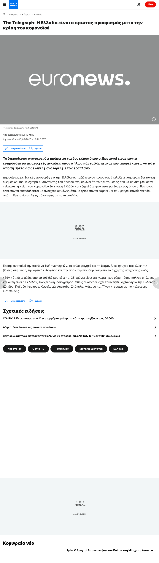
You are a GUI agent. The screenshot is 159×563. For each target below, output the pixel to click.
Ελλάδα (38, 14)
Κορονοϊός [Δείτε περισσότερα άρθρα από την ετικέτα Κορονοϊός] (15, 348)
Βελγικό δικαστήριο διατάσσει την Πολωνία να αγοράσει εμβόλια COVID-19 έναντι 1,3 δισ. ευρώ (61, 335)
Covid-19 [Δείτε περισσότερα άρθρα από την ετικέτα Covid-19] (38, 348)
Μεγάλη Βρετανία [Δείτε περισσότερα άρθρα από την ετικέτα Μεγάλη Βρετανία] (91, 348)
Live (150, 4)
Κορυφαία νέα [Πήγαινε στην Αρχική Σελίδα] (18, 543)
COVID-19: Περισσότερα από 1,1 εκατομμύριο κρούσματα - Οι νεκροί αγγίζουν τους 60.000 (58, 318)
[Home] (4, 14)
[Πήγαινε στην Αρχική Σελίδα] (13, 4)
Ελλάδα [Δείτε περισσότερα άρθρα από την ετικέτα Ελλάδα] (118, 348)
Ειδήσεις (13, 14)
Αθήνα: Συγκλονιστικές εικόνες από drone (29, 327)
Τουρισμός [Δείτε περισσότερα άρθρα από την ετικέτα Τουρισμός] (62, 348)
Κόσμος (26, 14)
